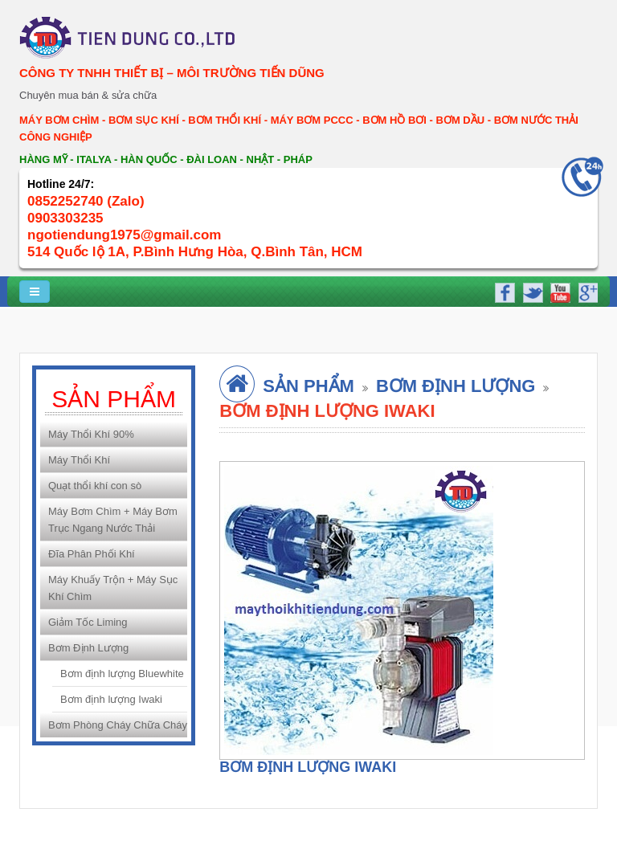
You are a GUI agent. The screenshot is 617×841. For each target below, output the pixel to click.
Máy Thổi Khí (79, 460)
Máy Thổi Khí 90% (91, 434)
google (586, 291)
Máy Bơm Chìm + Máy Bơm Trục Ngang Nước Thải (113, 519)
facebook (504, 291)
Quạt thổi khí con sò (94, 486)
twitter (532, 291)
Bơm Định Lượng (88, 648)
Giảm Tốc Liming (88, 622)
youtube (558, 291)
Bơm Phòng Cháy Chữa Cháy (117, 725)
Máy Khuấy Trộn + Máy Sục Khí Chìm (113, 588)
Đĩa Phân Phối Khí (91, 554)
